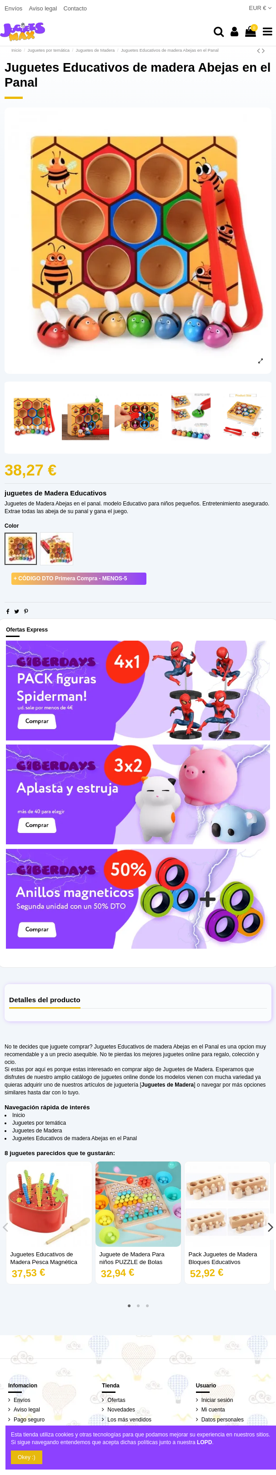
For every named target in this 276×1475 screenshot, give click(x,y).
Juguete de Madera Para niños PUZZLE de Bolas (132, 1258)
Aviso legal (43, 8)
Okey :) (26, 1457)
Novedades (121, 1409)
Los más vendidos (129, 1419)
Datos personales (222, 1419)
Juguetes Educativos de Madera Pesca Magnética (43, 1258)
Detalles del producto (44, 1000)
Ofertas (116, 1400)
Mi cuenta (213, 1409)
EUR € (260, 8)
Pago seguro (29, 1419)
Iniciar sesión (217, 1400)
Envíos (14, 8)
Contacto (74, 8)
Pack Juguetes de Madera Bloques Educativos (223, 1258)
